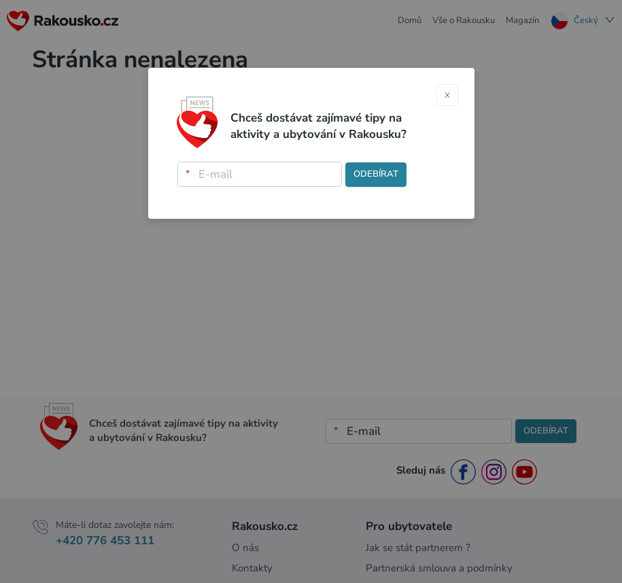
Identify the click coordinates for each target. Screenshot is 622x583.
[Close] (447, 95)
